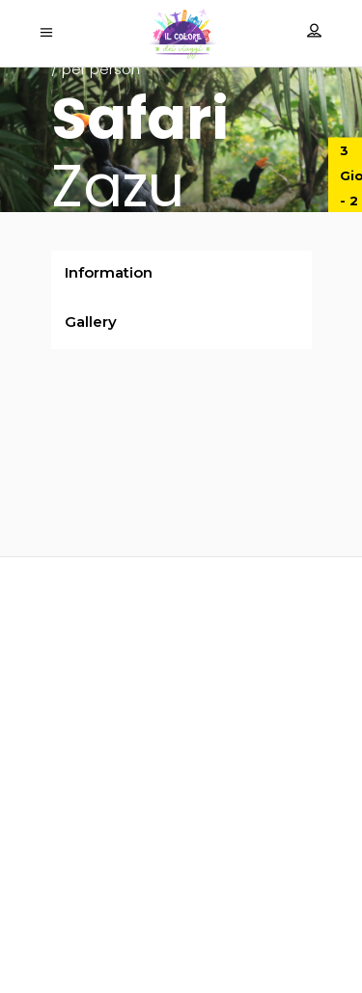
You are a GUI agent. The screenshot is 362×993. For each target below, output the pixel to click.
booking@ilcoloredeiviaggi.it (181, 807)
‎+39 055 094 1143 (181, 842)
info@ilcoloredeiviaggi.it (181, 782)
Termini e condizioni (181, 936)
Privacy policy (181, 886)
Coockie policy (181, 911)
